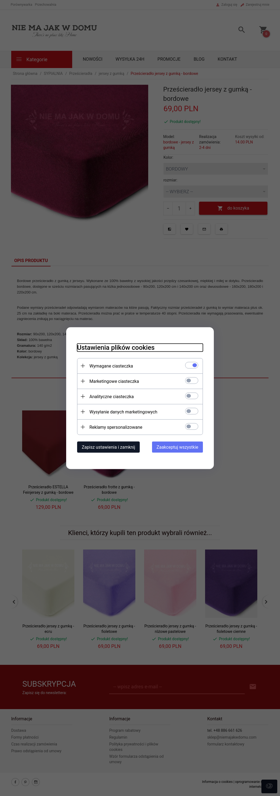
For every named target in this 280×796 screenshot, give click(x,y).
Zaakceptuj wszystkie (177, 447)
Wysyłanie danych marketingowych (123, 411)
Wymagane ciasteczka (111, 365)
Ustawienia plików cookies (115, 347)
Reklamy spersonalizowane (115, 427)
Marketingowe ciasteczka (114, 381)
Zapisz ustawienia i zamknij (108, 447)
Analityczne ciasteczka (111, 396)
